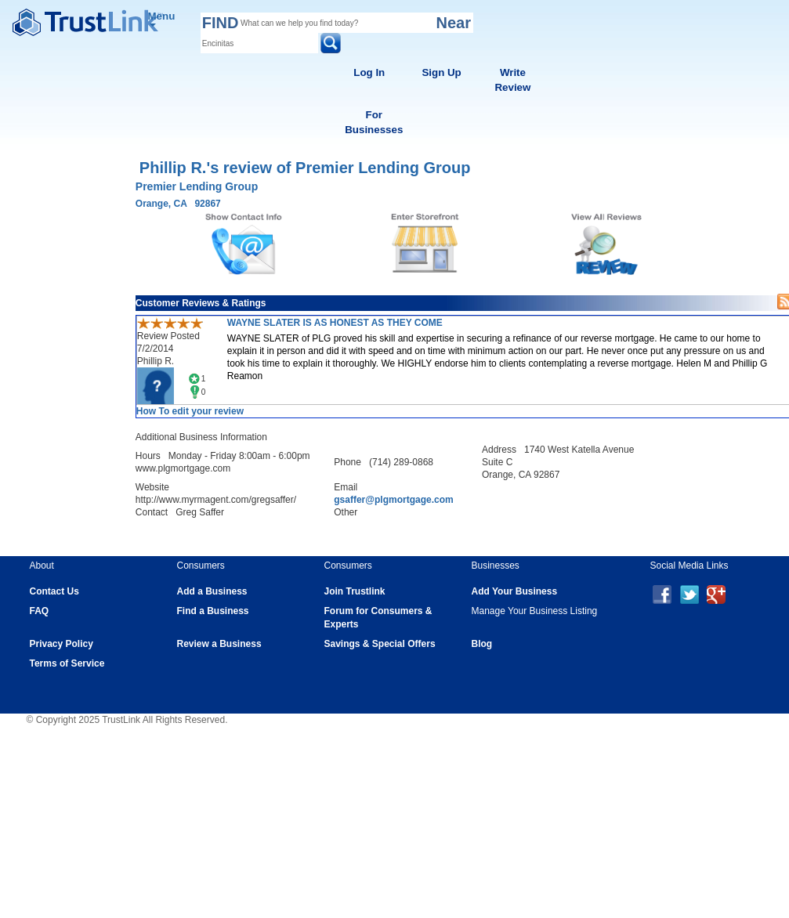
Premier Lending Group (197, 186)
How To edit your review (190, 411)
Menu (162, 18)
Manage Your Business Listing (535, 610)
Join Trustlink (354, 591)
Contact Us (54, 591)
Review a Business (219, 643)
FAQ (39, 610)
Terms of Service (67, 663)
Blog (482, 643)
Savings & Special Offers (380, 643)
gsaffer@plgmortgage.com (393, 499)
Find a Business (213, 610)
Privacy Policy (61, 643)
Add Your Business (515, 591)
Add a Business (212, 591)
